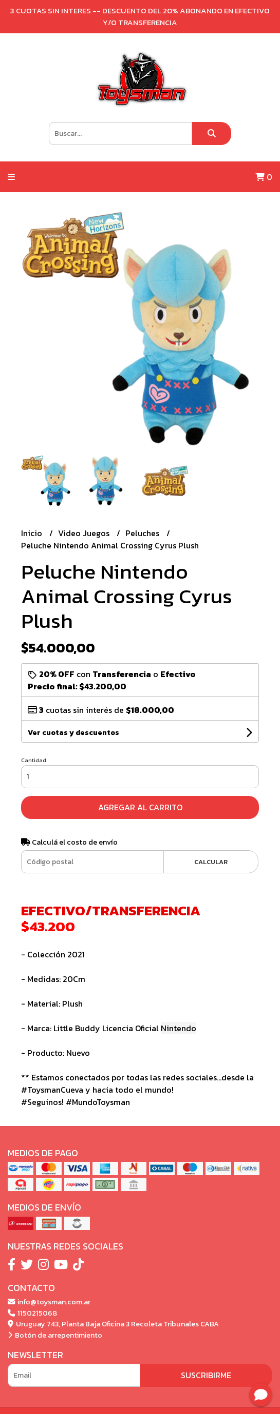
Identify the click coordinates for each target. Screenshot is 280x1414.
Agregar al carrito (140, 807)
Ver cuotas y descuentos (73, 732)
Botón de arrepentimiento (55, 1335)
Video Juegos (84, 533)
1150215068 (32, 1313)
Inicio (32, 533)
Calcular (211, 862)
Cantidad (33, 760)
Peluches (143, 533)
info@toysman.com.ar (49, 1301)
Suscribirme (206, 1375)
